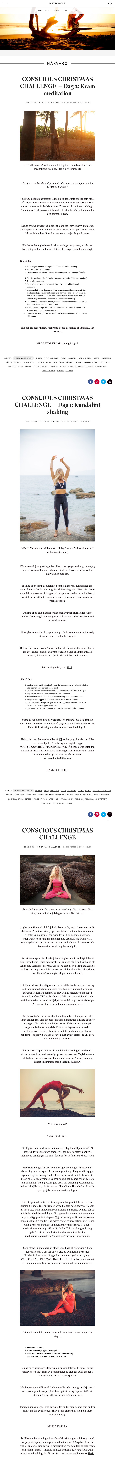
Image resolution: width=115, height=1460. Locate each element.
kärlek (9, 362)
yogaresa (89, 366)
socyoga (12, 366)
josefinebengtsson (102, 358)
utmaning (53, 366)
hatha (81, 358)
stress (28, 366)
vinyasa (63, 366)
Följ (76, 11)
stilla (20, 366)
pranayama (88, 362)
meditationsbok (56, 362)
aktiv (46, 358)
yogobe (69, 371)
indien (88, 358)
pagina (78, 362)
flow (63, 358)
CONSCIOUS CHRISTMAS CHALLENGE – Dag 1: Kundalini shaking (57, 405)
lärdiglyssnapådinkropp (25, 362)
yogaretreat (101, 366)
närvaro (69, 362)
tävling (44, 366)
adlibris (38, 358)
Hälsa (29, 358)
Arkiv (57, 11)
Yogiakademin (48, 371)
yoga (70, 366)
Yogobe (79, 1442)
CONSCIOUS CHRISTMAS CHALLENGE (43, 103)
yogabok (79, 366)
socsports (104, 362)
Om (67, 11)
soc (96, 362)
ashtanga (54, 358)
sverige (36, 366)
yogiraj (60, 371)
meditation (42, 362)
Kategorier (43, 11)
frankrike (71, 358)
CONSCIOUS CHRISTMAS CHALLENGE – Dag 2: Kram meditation (57, 87)
